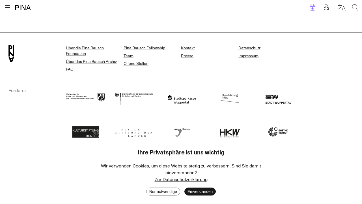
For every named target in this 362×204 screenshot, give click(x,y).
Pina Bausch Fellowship (144, 48)
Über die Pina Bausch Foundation (85, 50)
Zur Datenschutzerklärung (181, 180)
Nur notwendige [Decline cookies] (163, 191)
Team (128, 56)
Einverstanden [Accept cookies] (200, 191)
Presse (187, 56)
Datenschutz (249, 48)
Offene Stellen (136, 63)
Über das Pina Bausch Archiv (91, 61)
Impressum (248, 56)
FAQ (69, 69)
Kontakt (188, 48)
